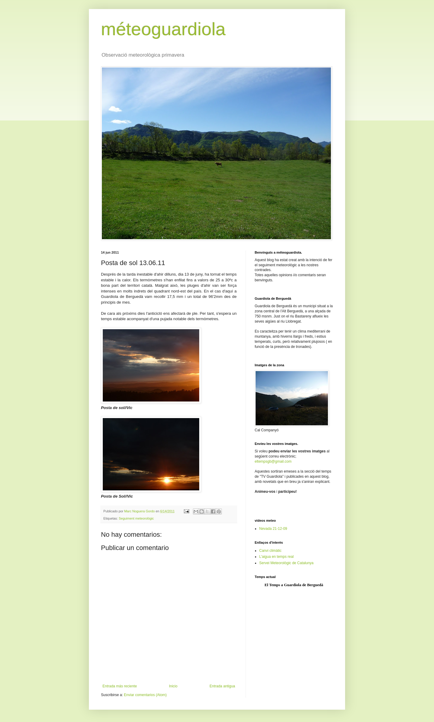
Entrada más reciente (119, 686)
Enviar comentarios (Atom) (145, 695)
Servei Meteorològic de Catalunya (286, 563)
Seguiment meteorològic (136, 518)
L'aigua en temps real (276, 557)
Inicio (173, 686)
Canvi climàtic (270, 551)
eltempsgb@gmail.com (273, 461)
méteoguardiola (163, 29)
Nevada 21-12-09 (273, 529)
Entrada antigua (222, 686)
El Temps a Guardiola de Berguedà (294, 585)
